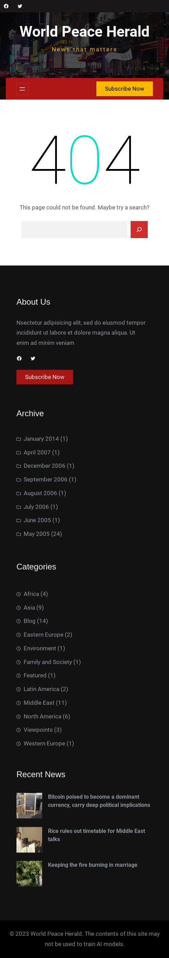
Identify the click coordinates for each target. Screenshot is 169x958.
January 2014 (41, 541)
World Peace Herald (84, 31)
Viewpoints (38, 883)
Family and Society (48, 815)
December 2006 (44, 568)
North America (42, 869)
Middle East (39, 856)
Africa (31, 747)
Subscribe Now (124, 88)
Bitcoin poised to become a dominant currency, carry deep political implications (99, 892)
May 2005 (37, 636)
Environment (40, 801)
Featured (35, 828)
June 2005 (37, 622)
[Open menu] (22, 89)
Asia (29, 760)
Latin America (41, 842)
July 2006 (36, 608)
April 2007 (37, 554)
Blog (30, 774)
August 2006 (40, 595)
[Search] (139, 229)
